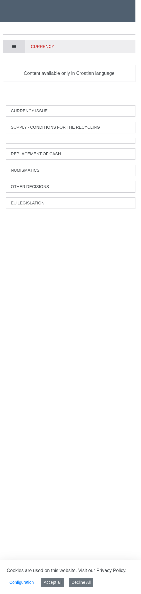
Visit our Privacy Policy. (102, 570)
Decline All (81, 582)
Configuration (21, 582)
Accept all (53, 582)
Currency (42, 46)
